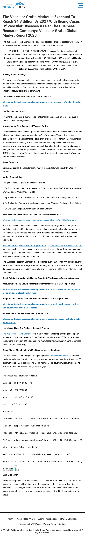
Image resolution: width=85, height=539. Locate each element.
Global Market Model (59, 356)
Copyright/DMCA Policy (30, 524)
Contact (62, 524)
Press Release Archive (25, 519)
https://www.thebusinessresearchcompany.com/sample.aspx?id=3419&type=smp (39, 220)
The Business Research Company (66, 245)
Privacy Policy (49, 524)
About (10, 519)
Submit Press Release (47, 519)
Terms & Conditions (68, 519)
